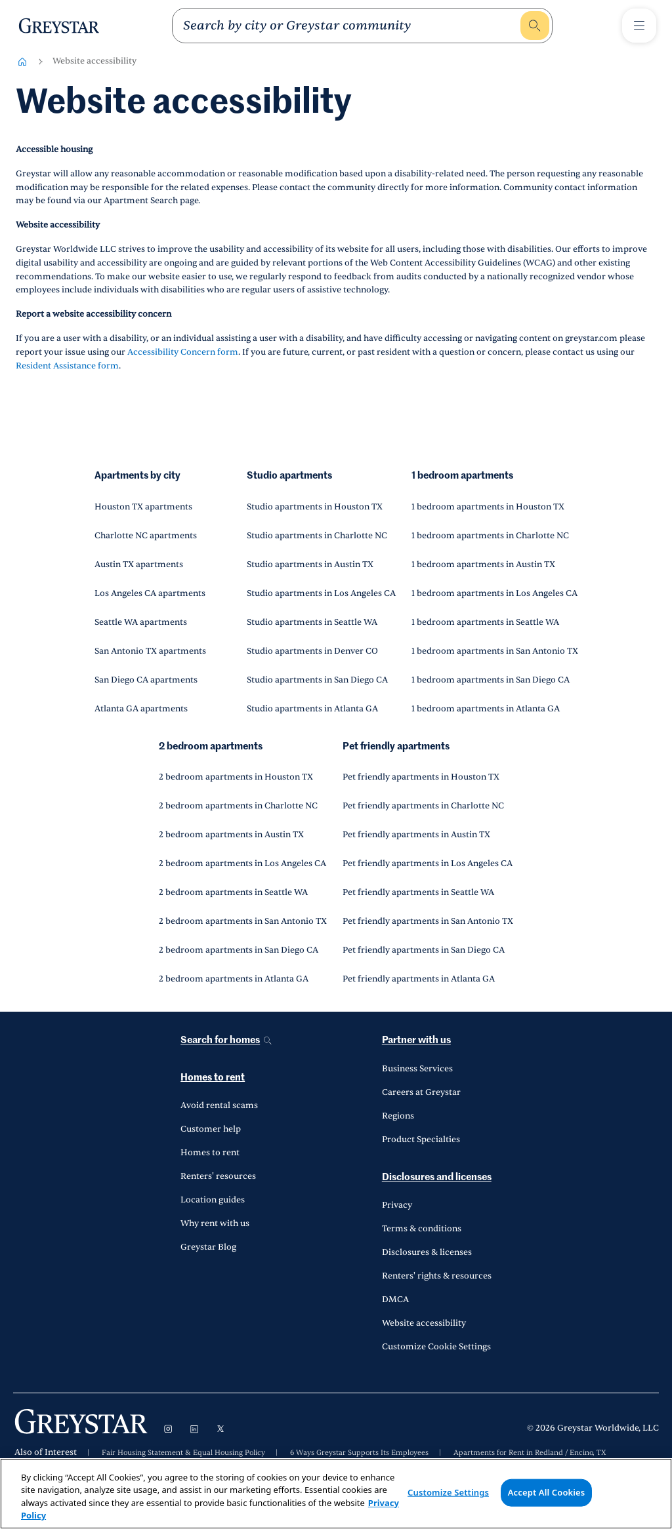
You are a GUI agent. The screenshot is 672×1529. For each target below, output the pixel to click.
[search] (350, 25)
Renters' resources (218, 1176)
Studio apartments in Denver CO (312, 651)
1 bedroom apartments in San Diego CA (490, 680)
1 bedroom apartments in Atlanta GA (485, 709)
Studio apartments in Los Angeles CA (321, 593)
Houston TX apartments (143, 507)
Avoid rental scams (219, 1105)
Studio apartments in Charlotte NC (317, 535)
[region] (336, 1493)
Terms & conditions (421, 1228)
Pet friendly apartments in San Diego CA (424, 950)
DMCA (395, 1299)
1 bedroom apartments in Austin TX (483, 564)
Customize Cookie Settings (436, 1346)
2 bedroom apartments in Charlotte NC (238, 806)
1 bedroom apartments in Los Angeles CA (494, 593)
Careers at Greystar (421, 1092)
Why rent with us (214, 1223)
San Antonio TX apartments (150, 651)
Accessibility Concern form (182, 352)
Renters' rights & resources (437, 1276)
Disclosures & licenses (427, 1252)
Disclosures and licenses (437, 1177)
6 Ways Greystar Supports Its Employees (359, 1453)
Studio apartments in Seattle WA (312, 622)
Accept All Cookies (546, 1492)
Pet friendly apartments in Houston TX (421, 777)
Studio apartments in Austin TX (310, 564)
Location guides (212, 1200)
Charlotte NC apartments (145, 535)
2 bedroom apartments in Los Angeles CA (242, 863)
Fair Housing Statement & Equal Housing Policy (183, 1453)
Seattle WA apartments (140, 622)
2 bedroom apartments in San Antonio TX (243, 921)
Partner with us (416, 1040)
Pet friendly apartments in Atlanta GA (419, 979)
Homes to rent (212, 1077)
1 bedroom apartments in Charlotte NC (490, 535)
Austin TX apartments (138, 564)
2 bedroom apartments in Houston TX (236, 777)
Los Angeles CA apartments (149, 593)
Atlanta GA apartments (141, 709)
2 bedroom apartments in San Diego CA (238, 950)
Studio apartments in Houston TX (315, 507)
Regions (398, 1116)
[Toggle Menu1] (639, 26)
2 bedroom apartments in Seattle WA (233, 892)
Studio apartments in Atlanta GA (312, 709)
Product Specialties (421, 1139)
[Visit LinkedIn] (194, 1428)
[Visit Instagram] (168, 1428)
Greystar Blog (208, 1247)
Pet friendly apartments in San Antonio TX (428, 921)
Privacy (397, 1205)
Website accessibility (424, 1323)
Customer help (210, 1129)
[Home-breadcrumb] (22, 62)
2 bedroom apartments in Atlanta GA (233, 979)
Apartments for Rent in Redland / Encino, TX (529, 1453)
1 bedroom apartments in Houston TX (487, 507)
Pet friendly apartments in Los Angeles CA (428, 863)
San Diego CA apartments (146, 680)
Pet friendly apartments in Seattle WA (418, 892)
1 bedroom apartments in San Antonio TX (494, 651)
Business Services (417, 1068)
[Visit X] (220, 1428)
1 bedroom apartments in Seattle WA (485, 622)
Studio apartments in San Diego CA (317, 680)
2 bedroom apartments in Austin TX (231, 834)
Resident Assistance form (67, 366)
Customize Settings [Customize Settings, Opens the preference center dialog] (448, 1492)
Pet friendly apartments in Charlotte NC (423, 806)
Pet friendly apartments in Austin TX (416, 834)
